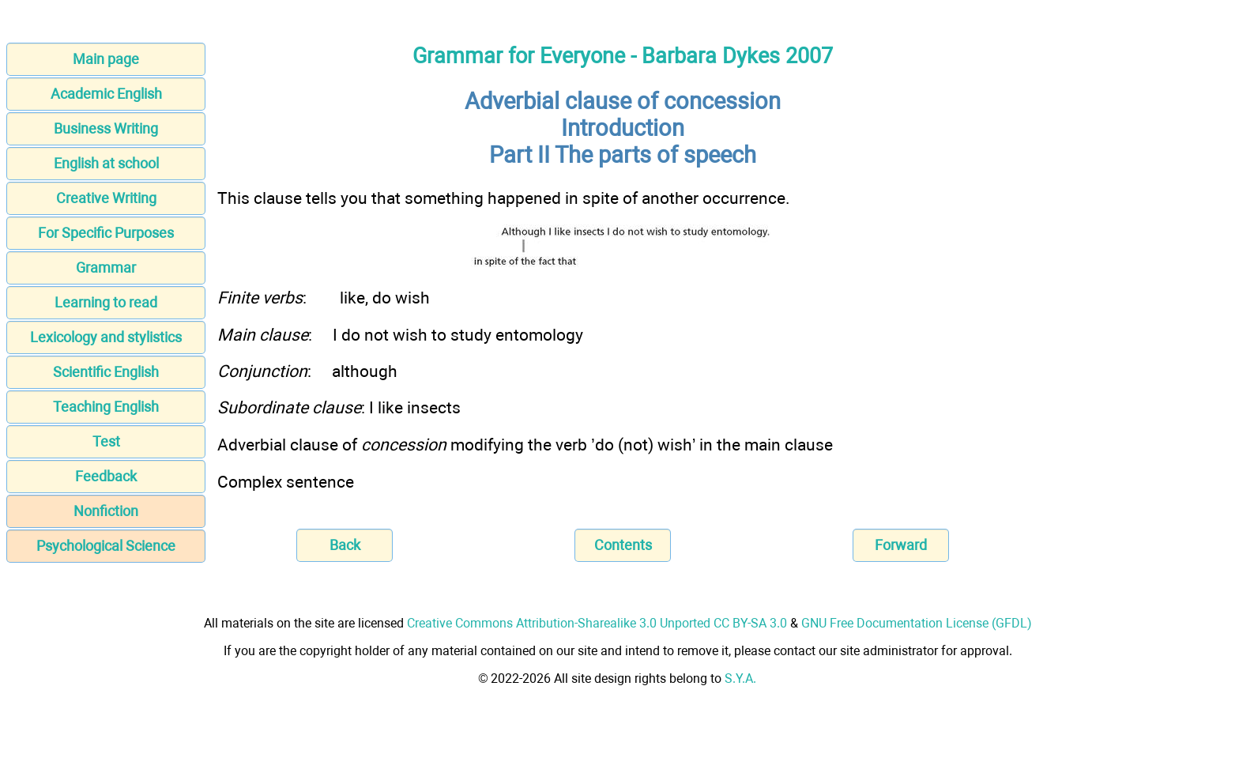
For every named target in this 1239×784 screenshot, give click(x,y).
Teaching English (106, 406)
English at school (106, 163)
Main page (106, 59)
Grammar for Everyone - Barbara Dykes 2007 (622, 56)
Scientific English (106, 372)
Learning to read (106, 302)
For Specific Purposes (106, 232)
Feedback (106, 476)
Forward (901, 545)
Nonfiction (105, 511)
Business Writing (106, 128)
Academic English (106, 93)
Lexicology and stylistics (106, 337)
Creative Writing (106, 198)
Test (106, 441)
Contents (623, 545)
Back (345, 545)
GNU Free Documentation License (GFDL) (916, 623)
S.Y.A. (740, 678)
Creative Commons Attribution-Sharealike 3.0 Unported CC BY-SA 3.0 (597, 623)
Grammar (106, 267)
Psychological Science (105, 545)
